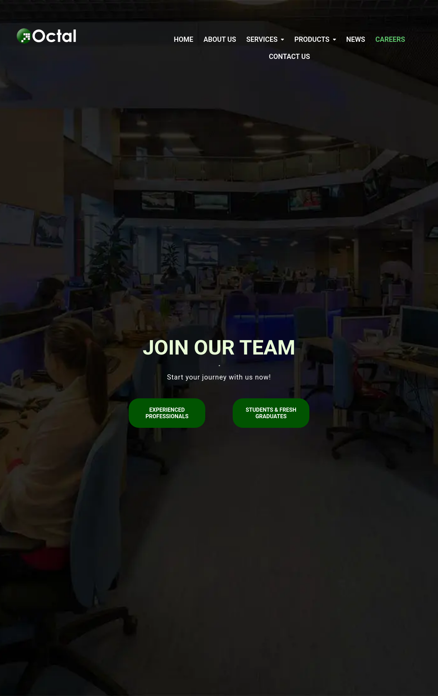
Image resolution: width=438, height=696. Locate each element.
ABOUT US (220, 39)
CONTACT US (289, 56)
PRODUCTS (315, 39)
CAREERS (390, 39)
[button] (265, 39)
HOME (183, 39)
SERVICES (265, 39)
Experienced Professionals (166, 413)
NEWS (355, 39)
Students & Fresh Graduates (271, 413)
